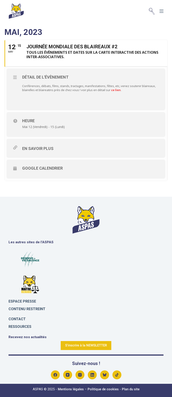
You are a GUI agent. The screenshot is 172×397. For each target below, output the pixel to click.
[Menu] (161, 11)
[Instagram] (79, 374)
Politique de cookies (103, 389)
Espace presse (22, 301)
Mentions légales (71, 389)
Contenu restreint (27, 309)
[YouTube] (67, 374)
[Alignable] (116, 374)
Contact (17, 319)
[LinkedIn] (92, 374)
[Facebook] (55, 374)
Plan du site (131, 389)
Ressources (20, 326)
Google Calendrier (42, 168)
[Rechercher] (151, 11)
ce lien (115, 90)
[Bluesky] (104, 374)
